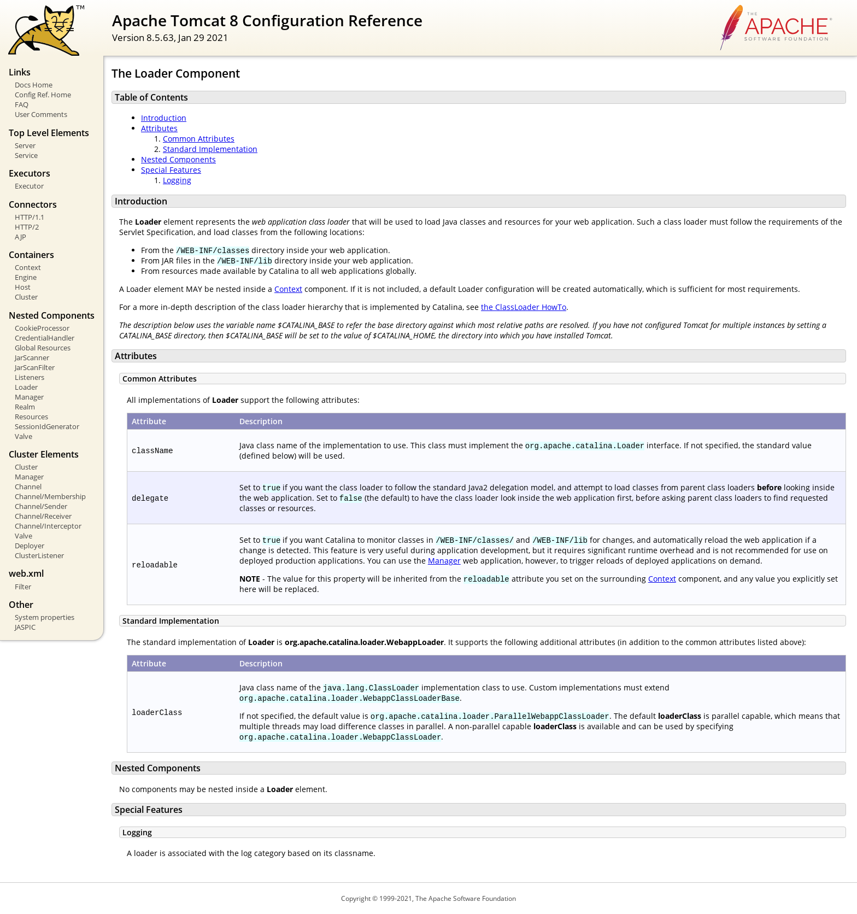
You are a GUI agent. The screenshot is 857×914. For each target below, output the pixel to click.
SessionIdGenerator (47, 426)
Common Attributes (198, 138)
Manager (29, 397)
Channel (28, 486)
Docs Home (33, 85)
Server (25, 145)
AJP (20, 237)
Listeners (29, 377)
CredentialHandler (44, 338)
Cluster (26, 297)
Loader (26, 387)
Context (28, 267)
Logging (177, 180)
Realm (25, 407)
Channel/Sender (41, 506)
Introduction (163, 118)
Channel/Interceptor (48, 526)
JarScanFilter (35, 367)
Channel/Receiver (43, 516)
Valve (23, 436)
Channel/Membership (50, 496)
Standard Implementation (210, 149)
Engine (26, 277)
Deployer (29, 545)
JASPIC (25, 627)
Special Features (171, 170)
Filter (23, 586)
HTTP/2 (27, 227)
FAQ (21, 104)
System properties (44, 617)
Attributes (159, 128)
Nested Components (178, 159)
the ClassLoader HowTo (523, 307)
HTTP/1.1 (29, 217)
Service (26, 155)
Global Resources (43, 348)
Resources (31, 416)
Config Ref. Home (43, 94)
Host (23, 287)
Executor (29, 186)
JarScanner (32, 357)
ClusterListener (39, 555)
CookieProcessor (42, 328)
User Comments (41, 114)
